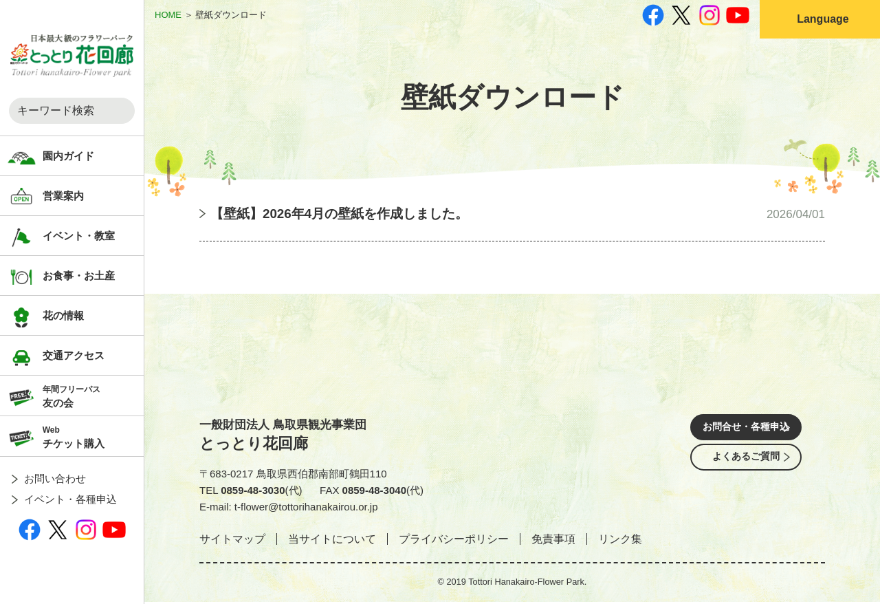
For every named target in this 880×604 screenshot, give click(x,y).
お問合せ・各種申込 (745, 432)
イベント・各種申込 (70, 499)
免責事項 (553, 541)
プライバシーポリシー (454, 541)
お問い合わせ (55, 478)
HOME (168, 15)
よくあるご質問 (745, 470)
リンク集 (620, 541)
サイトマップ (232, 541)
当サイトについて (332, 541)
